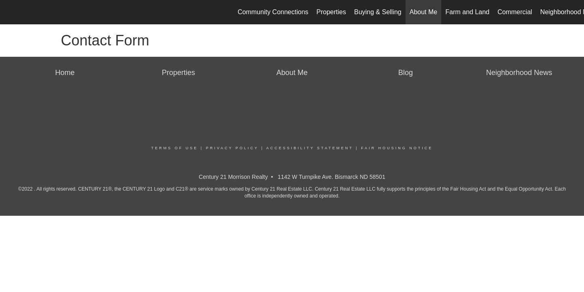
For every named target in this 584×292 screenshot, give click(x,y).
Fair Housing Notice (397, 148)
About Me (423, 12)
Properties (331, 12)
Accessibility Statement (309, 148)
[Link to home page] (10, 12)
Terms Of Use (174, 148)
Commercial (515, 12)
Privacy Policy (232, 148)
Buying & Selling (378, 12)
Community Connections (273, 12)
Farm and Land (467, 12)
